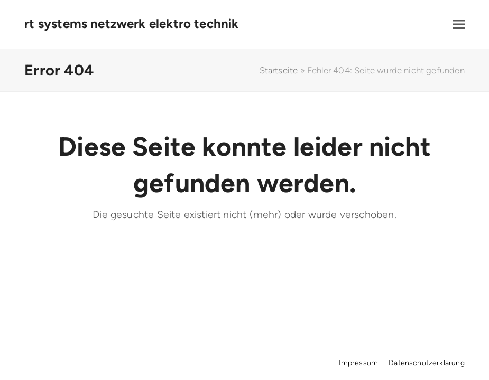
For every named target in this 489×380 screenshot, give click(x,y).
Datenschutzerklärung (427, 362)
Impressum (359, 362)
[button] (459, 24)
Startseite (279, 70)
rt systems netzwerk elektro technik (131, 23)
